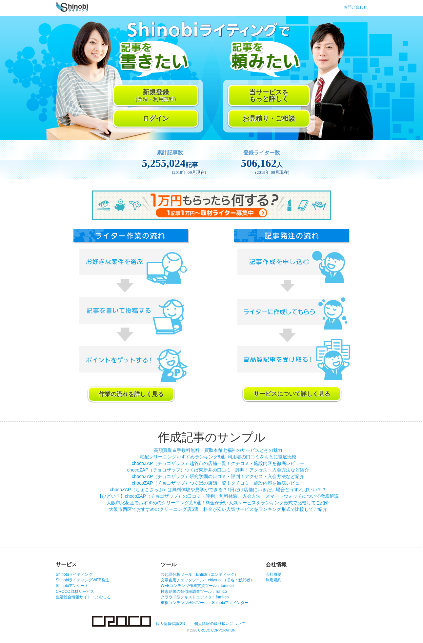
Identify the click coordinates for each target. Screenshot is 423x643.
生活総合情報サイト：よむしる (83, 597)
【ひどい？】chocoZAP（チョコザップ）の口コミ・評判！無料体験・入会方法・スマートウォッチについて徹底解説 (218, 496)
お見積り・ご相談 (269, 118)
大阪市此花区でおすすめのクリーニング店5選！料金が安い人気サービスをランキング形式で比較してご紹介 (218, 502)
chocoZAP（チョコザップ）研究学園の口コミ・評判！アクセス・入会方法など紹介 (218, 476)
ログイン (156, 118)
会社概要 (273, 574)
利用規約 (273, 580)
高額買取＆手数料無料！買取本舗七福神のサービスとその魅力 (218, 450)
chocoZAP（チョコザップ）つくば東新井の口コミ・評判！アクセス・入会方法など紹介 (218, 469)
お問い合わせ (355, 7)
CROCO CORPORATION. (217, 630)
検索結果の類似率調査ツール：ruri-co (194, 591)
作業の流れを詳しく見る (131, 394)
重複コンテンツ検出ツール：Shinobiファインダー (205, 602)
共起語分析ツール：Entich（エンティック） (199, 574)
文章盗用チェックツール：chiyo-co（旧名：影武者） (207, 580)
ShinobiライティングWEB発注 (82, 580)
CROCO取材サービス (75, 591)
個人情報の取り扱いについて (219, 623)
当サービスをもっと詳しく (269, 95)
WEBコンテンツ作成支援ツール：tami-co (197, 585)
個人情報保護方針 (171, 623)
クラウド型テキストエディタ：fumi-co (195, 597)
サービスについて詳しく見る (291, 394)
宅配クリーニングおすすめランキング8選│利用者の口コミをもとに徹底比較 (218, 456)
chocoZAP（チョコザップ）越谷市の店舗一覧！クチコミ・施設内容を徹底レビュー (218, 463)
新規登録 (156, 95)
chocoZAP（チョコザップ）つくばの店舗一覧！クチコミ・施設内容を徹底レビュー (218, 483)
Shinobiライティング (74, 574)
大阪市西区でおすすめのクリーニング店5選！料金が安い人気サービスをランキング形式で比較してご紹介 (218, 509)
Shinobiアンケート (72, 585)
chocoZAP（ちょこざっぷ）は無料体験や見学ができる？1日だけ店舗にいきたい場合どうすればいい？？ (218, 489)
